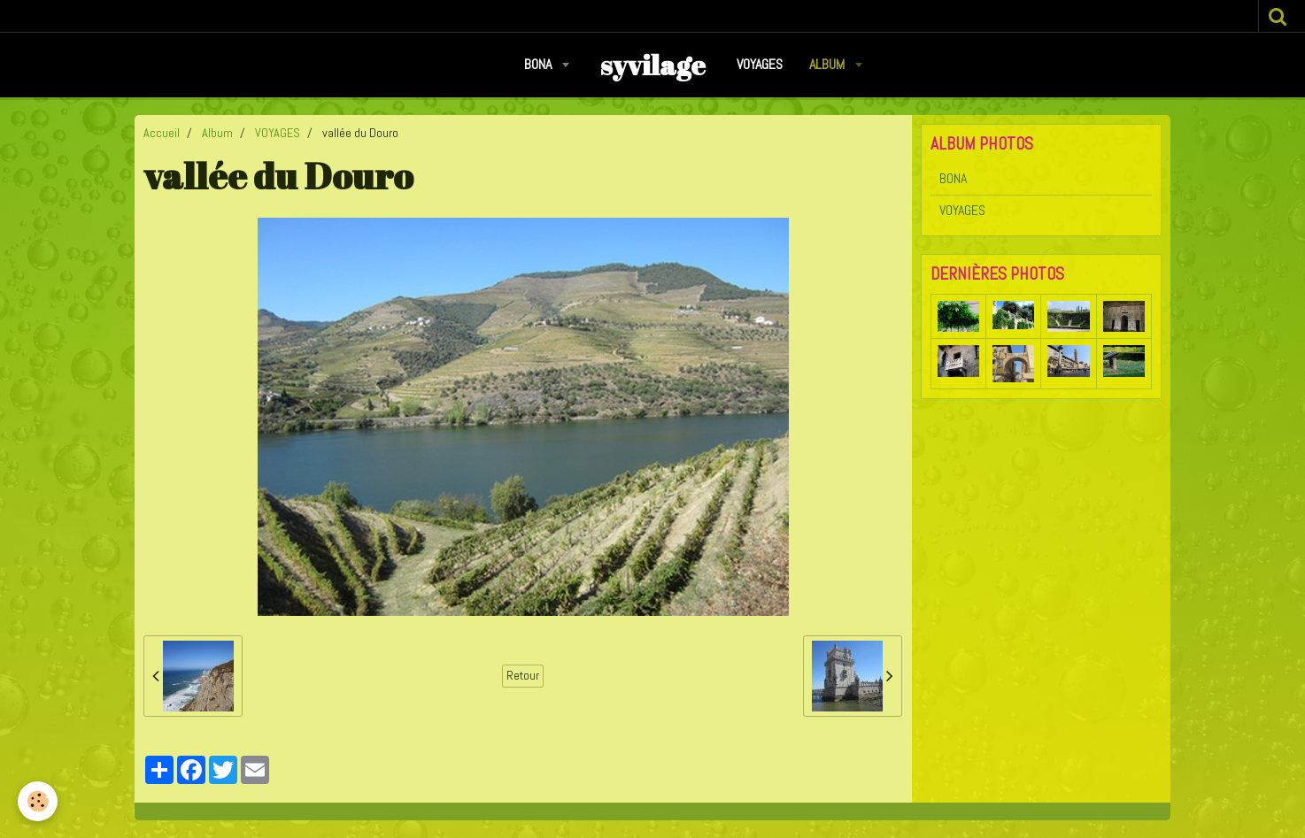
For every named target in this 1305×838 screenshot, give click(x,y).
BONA (539, 64)
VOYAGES (760, 64)
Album (828, 64)
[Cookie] (38, 801)
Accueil (161, 133)
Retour (522, 675)
